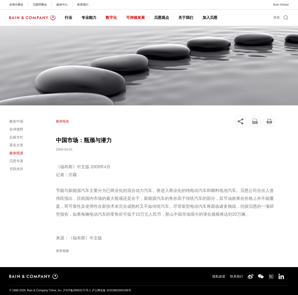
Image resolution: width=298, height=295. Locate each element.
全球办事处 (16, 4)
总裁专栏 (16, 137)
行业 (68, 18)
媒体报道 (16, 153)
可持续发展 (135, 18)
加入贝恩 (210, 18)
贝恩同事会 (40, 4)
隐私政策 (218, 276)
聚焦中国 (16, 121)
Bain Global (281, 4)
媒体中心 (62, 4)
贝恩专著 (16, 161)
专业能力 (88, 18)
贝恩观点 (161, 18)
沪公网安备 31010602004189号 (111, 290)
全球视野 (16, 129)
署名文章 (16, 145)
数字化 (111, 18)
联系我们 (82, 4)
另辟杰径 (16, 169)
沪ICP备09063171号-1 (77, 290)
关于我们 (185, 18)
